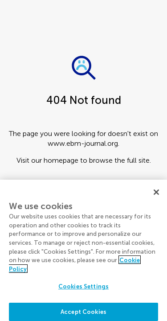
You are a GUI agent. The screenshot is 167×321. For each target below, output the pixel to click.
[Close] (156, 194)
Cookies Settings (83, 288)
